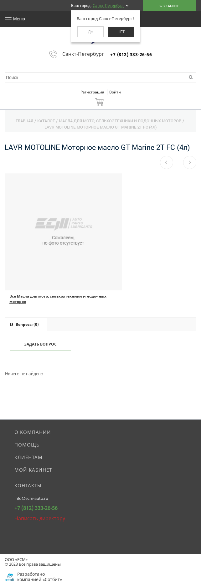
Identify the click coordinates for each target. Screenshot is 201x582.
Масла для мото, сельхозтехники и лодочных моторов (120, 121)
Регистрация (92, 92)
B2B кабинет (169, 5)
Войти (115, 92)
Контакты (28, 485)
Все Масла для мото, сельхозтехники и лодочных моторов (57, 299)
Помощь (27, 445)
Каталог (46, 121)
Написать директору (39, 518)
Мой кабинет (33, 470)
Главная (24, 121)
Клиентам (28, 457)
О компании (32, 432)
